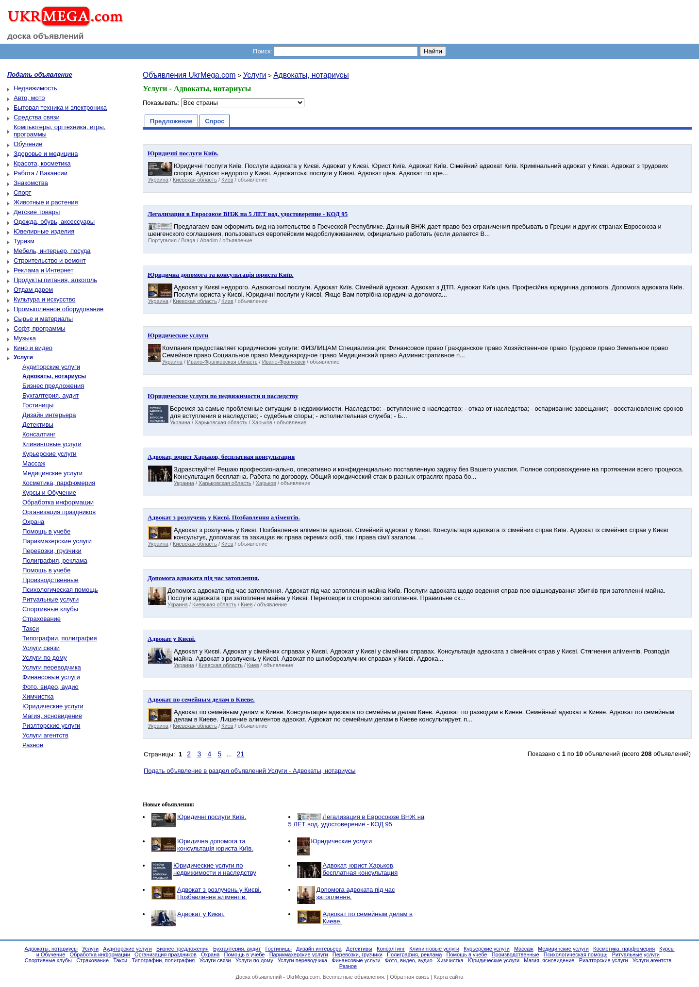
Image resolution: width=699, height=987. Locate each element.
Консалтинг (38, 434)
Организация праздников (59, 512)
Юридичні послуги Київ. (211, 816)
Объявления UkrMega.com (189, 75)
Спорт (23, 192)
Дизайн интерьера (49, 414)
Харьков (262, 422)
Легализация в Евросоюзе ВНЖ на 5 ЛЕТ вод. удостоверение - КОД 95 (356, 820)
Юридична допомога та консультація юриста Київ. (215, 844)
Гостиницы (37, 405)
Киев (227, 180)
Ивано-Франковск (283, 362)
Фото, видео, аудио (50, 686)
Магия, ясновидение (52, 715)
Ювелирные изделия (44, 231)
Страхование (41, 618)
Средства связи (37, 117)
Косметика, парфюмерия (58, 482)
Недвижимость (35, 88)
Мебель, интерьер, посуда (52, 250)
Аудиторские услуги (51, 366)
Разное (32, 745)
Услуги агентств (45, 735)
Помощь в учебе (46, 531)
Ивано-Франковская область (222, 362)
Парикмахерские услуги (57, 541)
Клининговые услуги (52, 444)
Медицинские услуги (52, 473)
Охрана (33, 521)
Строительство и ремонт (50, 260)
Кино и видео (33, 347)
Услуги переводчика (51, 667)
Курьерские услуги (49, 453)
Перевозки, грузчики (52, 550)
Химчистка (38, 696)
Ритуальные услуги (50, 599)
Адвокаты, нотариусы (311, 75)
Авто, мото (29, 97)
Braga (188, 240)
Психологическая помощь (60, 589)
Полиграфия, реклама (54, 560)
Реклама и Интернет (43, 270)
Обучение (28, 144)
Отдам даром (33, 289)
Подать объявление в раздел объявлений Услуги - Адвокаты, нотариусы (250, 770)
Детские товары (37, 212)
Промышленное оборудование (58, 309)
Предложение (171, 121)
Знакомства (31, 182)
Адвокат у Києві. (201, 914)
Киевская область (195, 180)
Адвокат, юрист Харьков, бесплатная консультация (360, 869)
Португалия (162, 240)
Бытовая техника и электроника (60, 107)
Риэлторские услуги (51, 725)
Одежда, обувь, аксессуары (54, 221)
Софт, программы (40, 328)
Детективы (37, 424)
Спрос (214, 121)
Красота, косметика (42, 163)
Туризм (24, 241)
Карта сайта (448, 977)
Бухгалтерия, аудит (50, 395)
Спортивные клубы (50, 609)
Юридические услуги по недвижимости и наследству (214, 869)
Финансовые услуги (51, 677)
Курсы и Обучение (49, 492)
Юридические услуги (52, 706)
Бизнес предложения (53, 385)
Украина (158, 180)
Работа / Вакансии (40, 173)
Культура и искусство (44, 299)
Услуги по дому (44, 657)
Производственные (50, 580)
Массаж (33, 463)
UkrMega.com (302, 977)
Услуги (254, 75)
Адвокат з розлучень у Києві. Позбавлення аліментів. (219, 893)
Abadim (209, 240)
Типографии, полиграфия (59, 638)
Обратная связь (409, 977)
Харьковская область (221, 422)
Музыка (25, 338)
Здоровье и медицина (46, 153)
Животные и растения (46, 202)
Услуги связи (41, 648)
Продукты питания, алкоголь (55, 280)
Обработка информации (58, 502)
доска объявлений (45, 36)
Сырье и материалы (43, 318)
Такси (30, 628)
